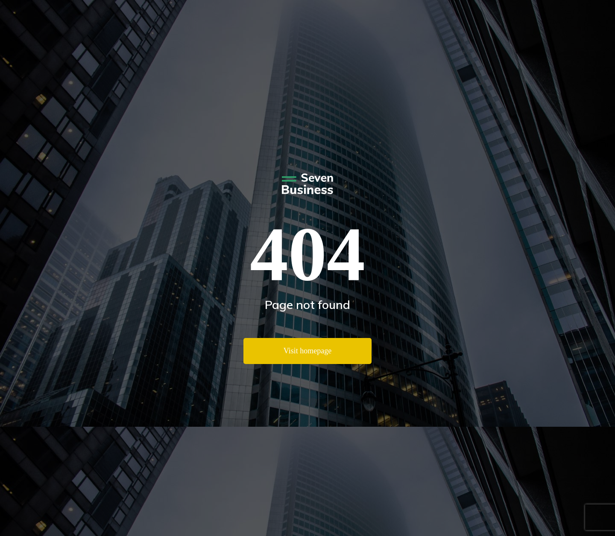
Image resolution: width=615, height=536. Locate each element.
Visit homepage (307, 351)
